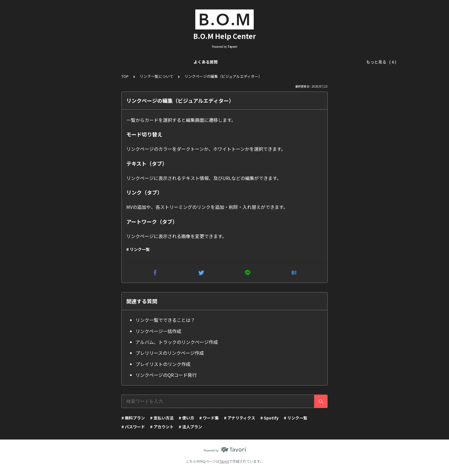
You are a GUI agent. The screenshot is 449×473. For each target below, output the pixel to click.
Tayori (224, 461)
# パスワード (133, 427)
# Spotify (269, 418)
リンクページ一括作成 (158, 331)
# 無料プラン (133, 418)
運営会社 (355, 62)
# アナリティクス (239, 418)
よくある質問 (90, 62)
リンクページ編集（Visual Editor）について (194, 62)
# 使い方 (186, 418)
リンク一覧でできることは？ (165, 319)
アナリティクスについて (265, 62)
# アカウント (162, 427)
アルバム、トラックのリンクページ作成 (176, 342)
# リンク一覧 (138, 249)
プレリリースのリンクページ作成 (169, 352)
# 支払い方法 (162, 418)
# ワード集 (209, 418)
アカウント (329, 62)
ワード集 (303, 62)
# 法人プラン (190, 427)
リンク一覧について (128, 62)
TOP (125, 76)
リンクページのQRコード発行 (166, 374)
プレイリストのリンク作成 (162, 364)
